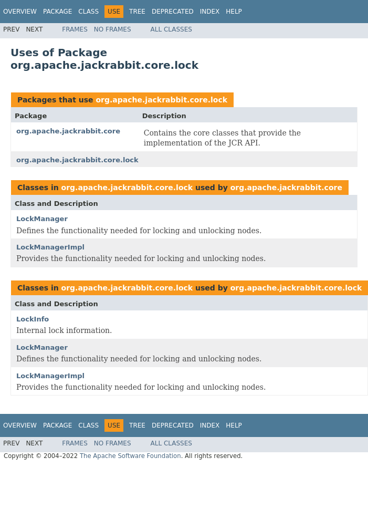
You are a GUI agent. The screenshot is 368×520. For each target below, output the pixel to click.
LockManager (42, 219)
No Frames (112, 29)
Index (210, 11)
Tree (137, 11)
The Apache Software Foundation (130, 456)
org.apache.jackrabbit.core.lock (161, 100)
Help (234, 11)
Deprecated (173, 11)
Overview (20, 11)
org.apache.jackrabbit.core (68, 131)
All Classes (171, 29)
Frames (75, 29)
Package (57, 11)
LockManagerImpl (50, 247)
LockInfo (32, 319)
